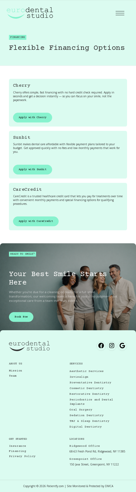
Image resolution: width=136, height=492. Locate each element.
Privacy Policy (22, 456)
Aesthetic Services (86, 371)
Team (13, 376)
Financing (17, 451)
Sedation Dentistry (86, 415)
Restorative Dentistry (89, 394)
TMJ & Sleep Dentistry (89, 421)
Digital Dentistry (85, 427)
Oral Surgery (80, 410)
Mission (15, 371)
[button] (120, 13)
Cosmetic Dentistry (86, 388)
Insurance (17, 446)
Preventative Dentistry (90, 382)
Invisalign (78, 377)
